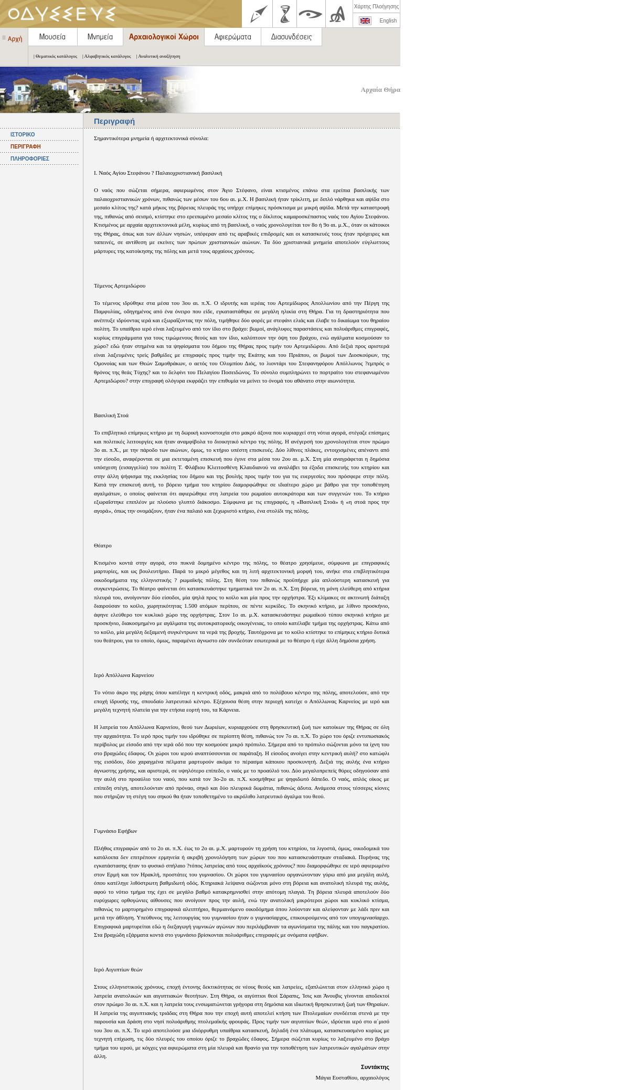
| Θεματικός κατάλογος (52, 56)
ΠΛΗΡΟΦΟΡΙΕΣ (29, 159)
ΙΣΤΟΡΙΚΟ (22, 134)
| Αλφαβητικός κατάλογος (104, 56)
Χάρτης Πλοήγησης (376, 6)
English (388, 21)
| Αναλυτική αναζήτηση (155, 56)
